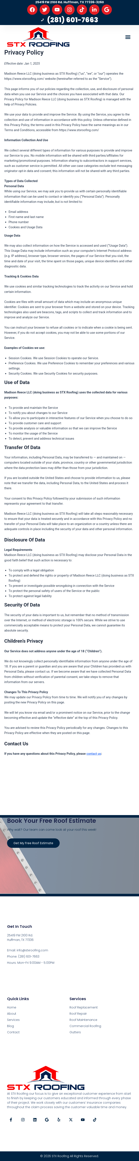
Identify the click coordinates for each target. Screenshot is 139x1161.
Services (13, 1020)
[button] (128, 37)
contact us (93, 754)
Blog (10, 1026)
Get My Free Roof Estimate (33, 843)
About (11, 1013)
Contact (13, 1032)
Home (11, 1007)
